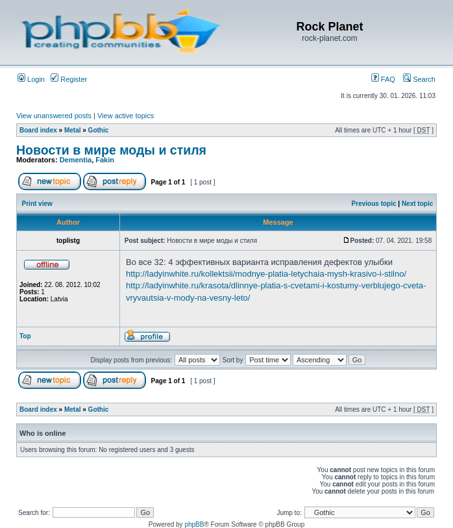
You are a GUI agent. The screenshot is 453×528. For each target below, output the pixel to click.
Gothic (98, 130)
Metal (72, 130)
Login (31, 79)
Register (69, 79)
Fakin (104, 160)
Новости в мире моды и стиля (111, 150)
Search (419, 79)
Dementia (76, 160)
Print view (37, 203)
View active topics (125, 115)
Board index (38, 130)
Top (25, 336)
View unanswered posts (54, 115)
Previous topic (374, 203)
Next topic (417, 203)
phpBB (194, 524)
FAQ (383, 79)
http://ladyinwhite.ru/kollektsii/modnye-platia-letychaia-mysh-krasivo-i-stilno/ (266, 274)
